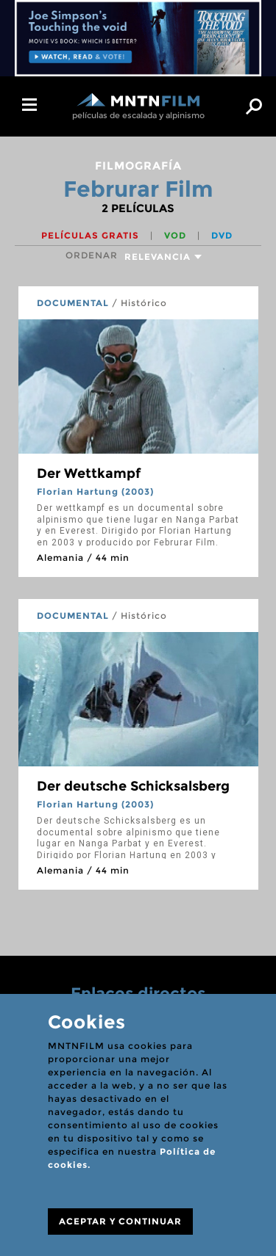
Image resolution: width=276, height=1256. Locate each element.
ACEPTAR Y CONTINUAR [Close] (120, 1221)
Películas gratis (91, 235)
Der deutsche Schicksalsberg (133, 786)
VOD (176, 235)
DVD (222, 235)
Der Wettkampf (89, 473)
